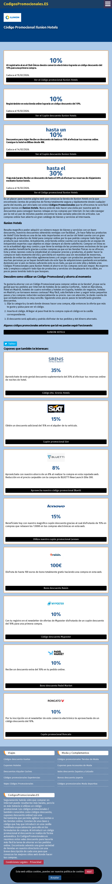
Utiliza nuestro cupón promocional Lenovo (56, 539)
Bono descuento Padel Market (56, 685)
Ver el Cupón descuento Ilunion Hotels (55, 115)
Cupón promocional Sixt (56, 441)
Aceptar (55, 877)
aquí (89, 871)
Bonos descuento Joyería (70, 777)
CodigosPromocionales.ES (26, 4)
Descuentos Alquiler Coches (18, 771)
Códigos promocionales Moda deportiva (77, 783)
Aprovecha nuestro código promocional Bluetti (56, 490)
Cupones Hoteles (12, 765)
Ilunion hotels (56, 332)
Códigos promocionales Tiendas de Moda (78, 759)
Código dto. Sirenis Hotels (56, 392)
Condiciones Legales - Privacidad (23, 862)
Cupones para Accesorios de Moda (74, 765)
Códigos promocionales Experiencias (22, 777)
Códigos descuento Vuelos (17, 759)
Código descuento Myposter (56, 636)
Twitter (10, 343)
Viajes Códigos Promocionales (18, 783)
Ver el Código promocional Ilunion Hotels (56, 80)
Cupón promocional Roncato (56, 734)
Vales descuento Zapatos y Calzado (75, 771)
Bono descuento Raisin (56, 588)
